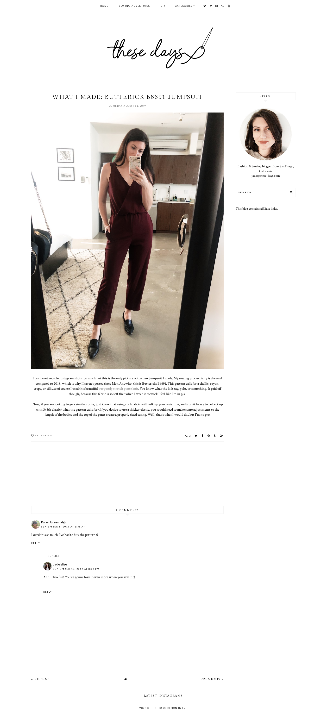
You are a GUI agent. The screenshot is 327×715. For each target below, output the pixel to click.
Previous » (212, 679)
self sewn (43, 435)
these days (158, 708)
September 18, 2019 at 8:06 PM (76, 569)
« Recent (40, 679)
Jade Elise (60, 564)
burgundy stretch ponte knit (118, 388)
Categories (183, 6)
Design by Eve (177, 708)
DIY (163, 6)
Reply (35, 543)
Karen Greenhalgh (53, 522)
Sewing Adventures (134, 6)
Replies (54, 556)
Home (104, 6)
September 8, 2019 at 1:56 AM (63, 526)
